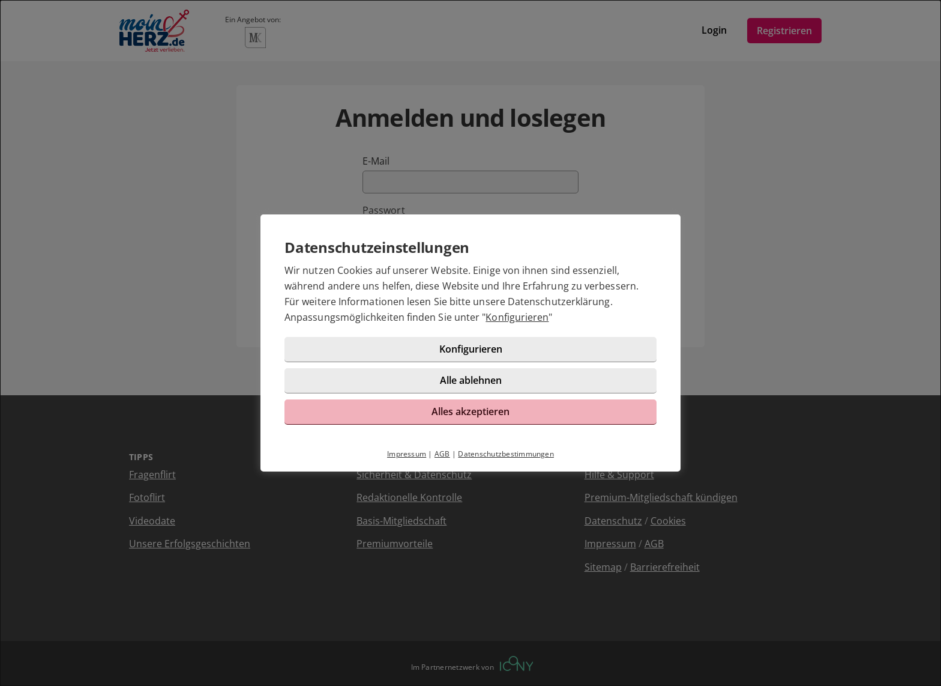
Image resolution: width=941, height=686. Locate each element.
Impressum (406, 454)
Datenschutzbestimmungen (506, 454)
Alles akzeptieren (470, 411)
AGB (442, 454)
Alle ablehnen (471, 380)
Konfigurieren (517, 317)
